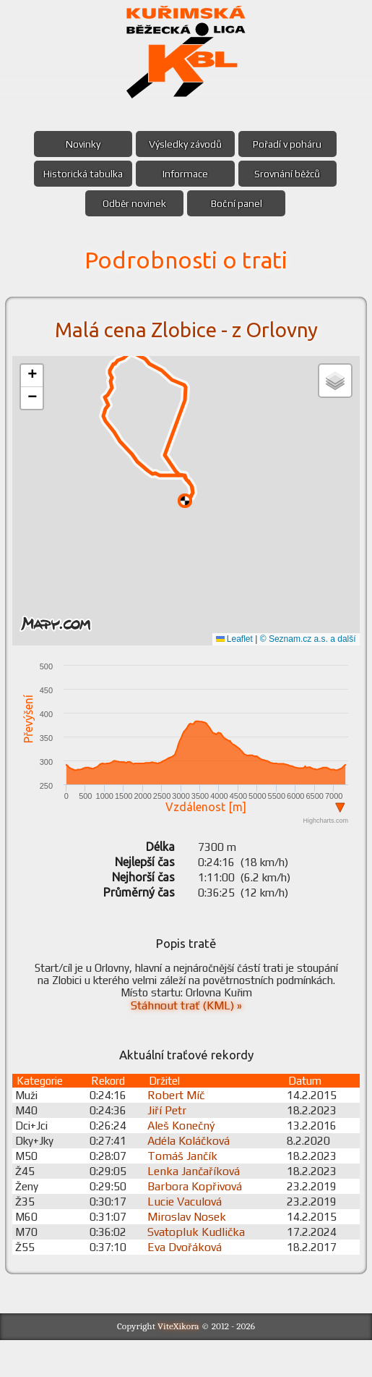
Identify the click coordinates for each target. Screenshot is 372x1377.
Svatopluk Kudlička (201, 1268)
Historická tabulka (81, 173)
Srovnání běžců (290, 173)
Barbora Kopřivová (199, 1222)
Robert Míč (180, 1131)
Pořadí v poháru (290, 144)
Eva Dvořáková (189, 1283)
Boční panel (238, 203)
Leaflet (232, 639)
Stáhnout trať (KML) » (186, 1036)
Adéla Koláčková (193, 1177)
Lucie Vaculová (189, 1238)
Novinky (81, 144)
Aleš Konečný (186, 1162)
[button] (34, 376)
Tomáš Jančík (187, 1192)
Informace (185, 173)
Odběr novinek (133, 203)
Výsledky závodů (185, 144)
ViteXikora (178, 1363)
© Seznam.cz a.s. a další (306, 639)
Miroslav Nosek (191, 1253)
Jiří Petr (171, 1146)
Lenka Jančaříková (198, 1207)
